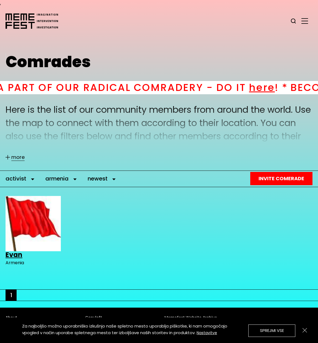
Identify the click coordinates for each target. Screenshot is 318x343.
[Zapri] (304, 330)
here (268, 87)
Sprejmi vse (272, 330)
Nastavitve (207, 333)
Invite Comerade (281, 178)
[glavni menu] (304, 20)
